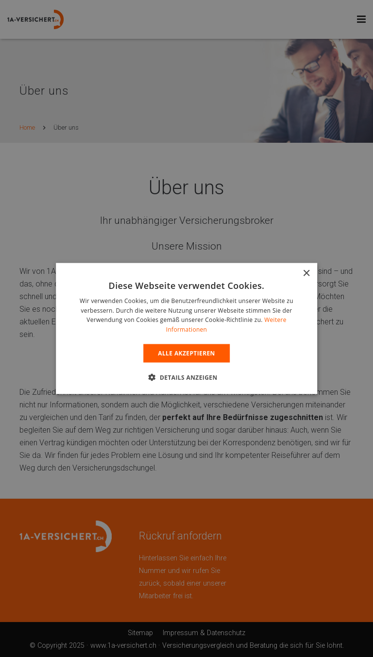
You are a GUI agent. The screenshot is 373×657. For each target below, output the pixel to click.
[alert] (186, 328)
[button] (186, 377)
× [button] (306, 273)
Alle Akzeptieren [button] (186, 353)
